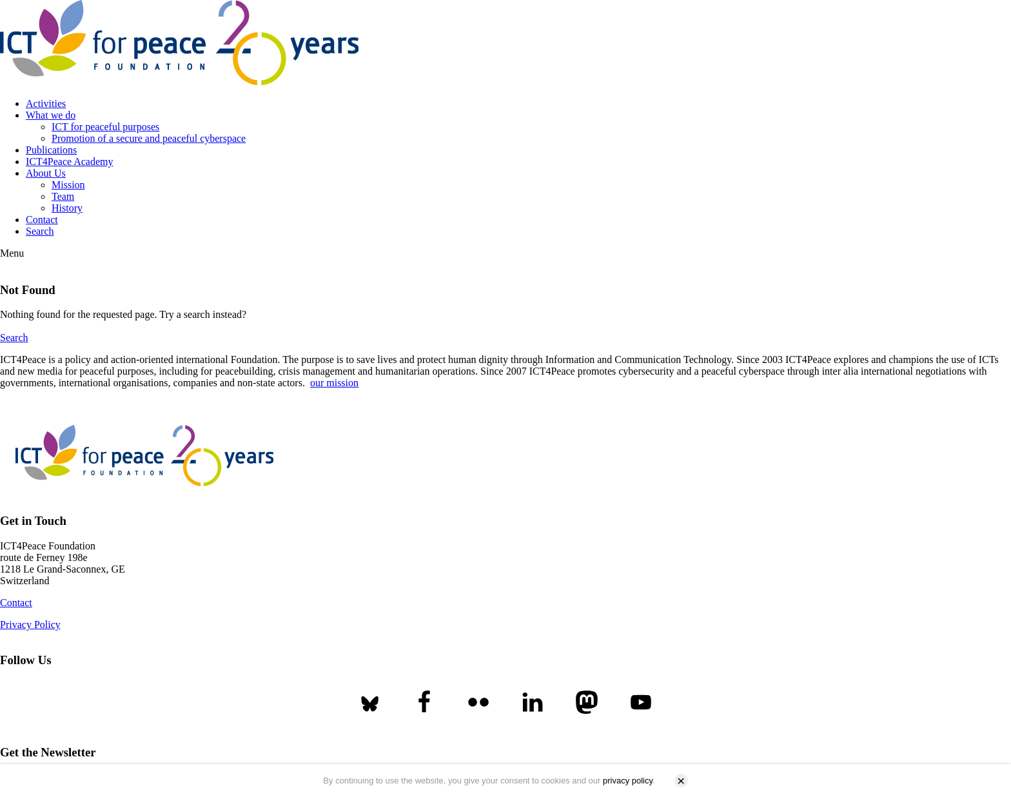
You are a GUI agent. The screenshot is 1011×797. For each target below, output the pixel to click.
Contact (42, 219)
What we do (50, 115)
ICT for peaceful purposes (105, 126)
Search (40, 231)
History (67, 207)
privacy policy (628, 780)
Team (63, 196)
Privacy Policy (30, 624)
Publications (51, 149)
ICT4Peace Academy (69, 161)
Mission (68, 184)
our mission (334, 382)
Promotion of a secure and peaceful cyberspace (149, 138)
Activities (46, 103)
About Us (46, 173)
